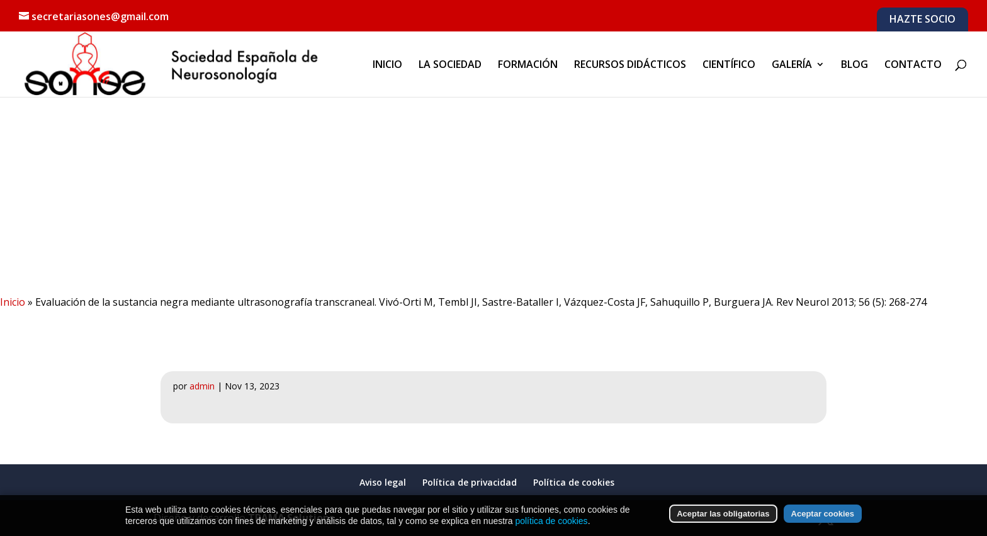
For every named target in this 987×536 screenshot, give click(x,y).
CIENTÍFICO (728, 65)
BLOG (854, 65)
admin (202, 386)
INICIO (387, 65)
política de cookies (551, 523)
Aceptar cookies (822, 516)
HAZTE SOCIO (922, 20)
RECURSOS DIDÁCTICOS (630, 65)
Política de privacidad (469, 482)
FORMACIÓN (528, 65)
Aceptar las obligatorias (723, 516)
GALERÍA (792, 65)
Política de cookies (573, 482)
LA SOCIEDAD (450, 65)
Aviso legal (382, 482)
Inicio (12, 302)
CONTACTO (913, 65)
